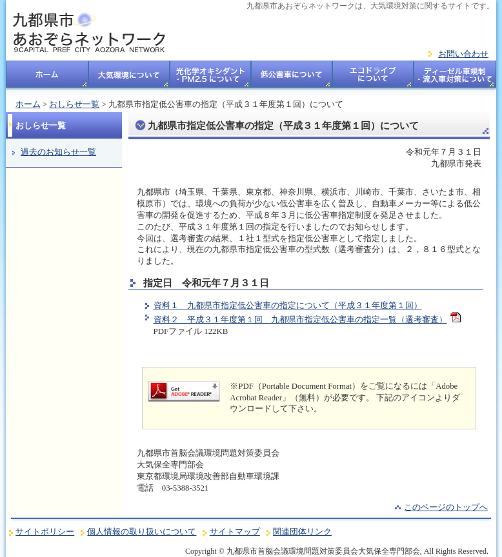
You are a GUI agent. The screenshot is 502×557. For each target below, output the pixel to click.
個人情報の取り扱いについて (141, 531)
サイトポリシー (44, 531)
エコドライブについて (373, 78)
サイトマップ (235, 531)
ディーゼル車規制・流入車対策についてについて (455, 78)
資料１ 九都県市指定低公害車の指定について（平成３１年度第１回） (288, 305)
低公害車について (291, 78)
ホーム (47, 78)
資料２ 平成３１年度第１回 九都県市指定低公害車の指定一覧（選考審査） (300, 319)
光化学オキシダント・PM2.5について (210, 78)
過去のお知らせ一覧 (58, 152)
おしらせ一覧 (74, 104)
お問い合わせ (463, 54)
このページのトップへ (446, 507)
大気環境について (129, 78)
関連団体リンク (302, 531)
